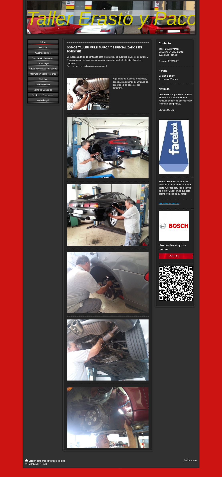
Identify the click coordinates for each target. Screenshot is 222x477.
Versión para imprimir (37, 461)
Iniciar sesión (190, 460)
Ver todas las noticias (169, 203)
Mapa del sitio (58, 461)
